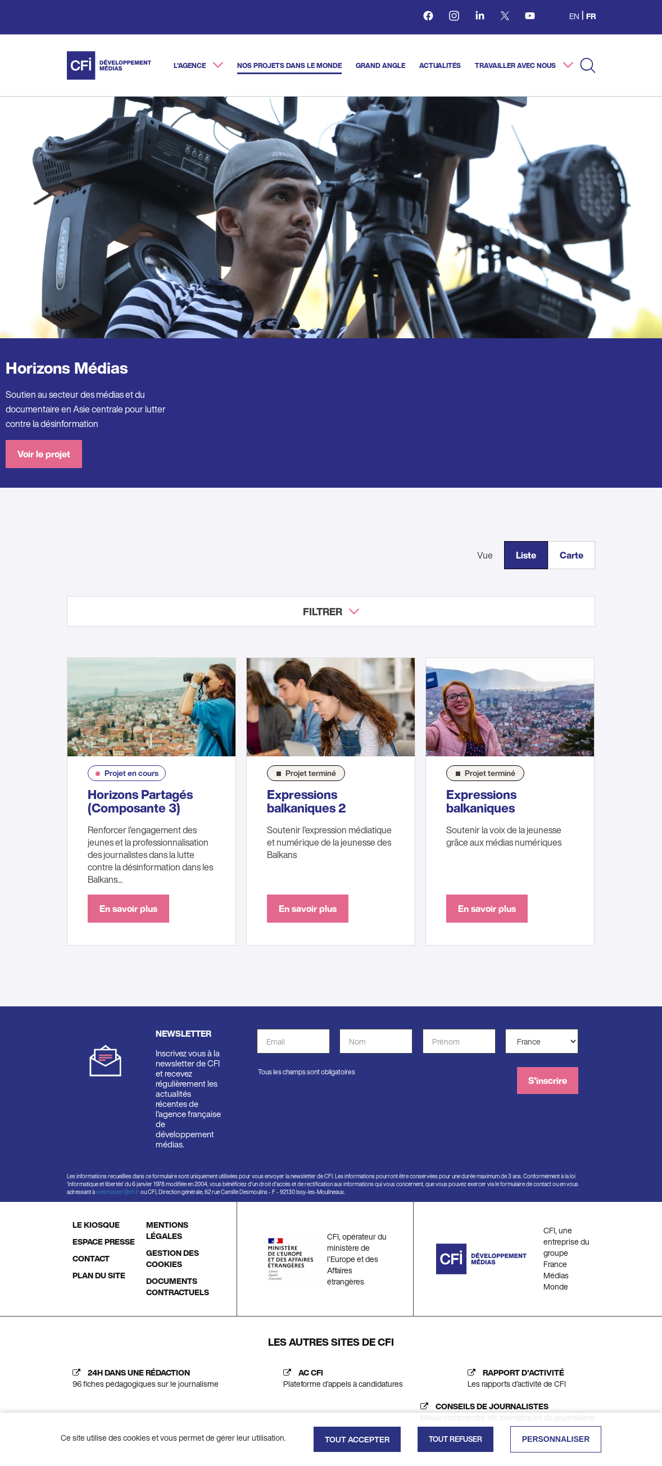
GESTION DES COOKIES (172, 1258)
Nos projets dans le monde (289, 65)
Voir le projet (43, 454)
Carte (571, 555)
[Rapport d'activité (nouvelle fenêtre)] (514, 1378)
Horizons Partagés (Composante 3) (140, 801)
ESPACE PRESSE (103, 1241)
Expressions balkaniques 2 (306, 801)
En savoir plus (128, 908)
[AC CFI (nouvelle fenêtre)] (340, 1378)
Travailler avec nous (516, 65)
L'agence (190, 65)
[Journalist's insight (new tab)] (505, 1412)
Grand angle (380, 65)
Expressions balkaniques (481, 801)
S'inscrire (547, 1080)
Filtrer (322, 611)
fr (591, 16)
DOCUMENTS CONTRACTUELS (177, 1286)
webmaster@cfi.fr (117, 1192)
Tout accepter (357, 1439)
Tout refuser (455, 1439)
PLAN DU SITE (98, 1275)
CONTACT (91, 1258)
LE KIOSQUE (96, 1225)
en (574, 16)
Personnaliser (556, 1439)
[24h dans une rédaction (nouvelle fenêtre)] (143, 1378)
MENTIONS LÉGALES (167, 1230)
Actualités (440, 65)
